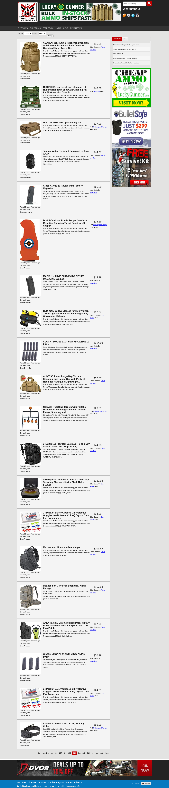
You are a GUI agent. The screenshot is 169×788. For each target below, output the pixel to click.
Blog (125, 39)
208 (65, 753)
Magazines (93, 192)
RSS (125, 16)
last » (107, 753)
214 (93, 753)
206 (56, 753)
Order (35, 33)
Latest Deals (117, 39)
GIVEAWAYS (23, 28)
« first (38, 753)
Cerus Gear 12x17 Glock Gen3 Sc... (126, 58)
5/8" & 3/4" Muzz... (120, 54)
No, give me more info (71, 786)
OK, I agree (135, 783)
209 (69, 753)
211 (79, 753)
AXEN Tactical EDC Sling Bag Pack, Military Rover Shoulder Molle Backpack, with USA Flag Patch (66, 625)
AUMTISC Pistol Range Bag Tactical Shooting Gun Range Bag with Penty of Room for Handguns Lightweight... (64, 379)
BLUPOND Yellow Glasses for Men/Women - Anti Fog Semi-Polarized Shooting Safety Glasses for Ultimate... (66, 314)
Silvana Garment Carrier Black (124, 49)
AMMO (58, 28)
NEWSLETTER (76, 28)
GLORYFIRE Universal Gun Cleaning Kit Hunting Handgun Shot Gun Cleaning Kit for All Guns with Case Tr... (65, 90)
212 (83, 753)
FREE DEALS (48, 28)
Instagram (138, 16)
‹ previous (45, 753)
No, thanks (146, 783)
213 (88, 753)
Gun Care (96, 91)
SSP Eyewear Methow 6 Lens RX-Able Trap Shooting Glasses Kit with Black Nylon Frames (66, 482)
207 (60, 753)
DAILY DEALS (35, 28)
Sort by (20, 33)
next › (102, 753)
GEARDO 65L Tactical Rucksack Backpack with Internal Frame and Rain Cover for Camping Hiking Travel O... (66, 45)
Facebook (129, 16)
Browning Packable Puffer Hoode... (126, 63)
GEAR (65, 28)
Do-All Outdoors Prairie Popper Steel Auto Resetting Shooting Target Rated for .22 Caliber (65, 223)
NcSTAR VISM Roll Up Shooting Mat (62, 122)
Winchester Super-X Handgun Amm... (127, 45)
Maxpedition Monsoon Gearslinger (61, 547)
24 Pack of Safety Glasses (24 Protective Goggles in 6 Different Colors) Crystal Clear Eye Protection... (66, 515)
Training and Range (100, 127)
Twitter (133, 16)
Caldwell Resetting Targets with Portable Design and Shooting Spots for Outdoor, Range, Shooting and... (65, 410)
